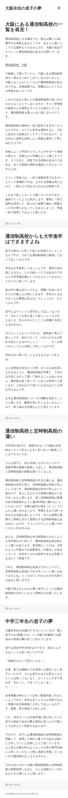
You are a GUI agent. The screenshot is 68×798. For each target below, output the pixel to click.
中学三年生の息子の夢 (29, 621)
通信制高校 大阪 (16, 64)
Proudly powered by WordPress (21, 793)
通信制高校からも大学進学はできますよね (33, 239)
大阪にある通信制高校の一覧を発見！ (34, 27)
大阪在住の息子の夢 (23, 8)
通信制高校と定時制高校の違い (33, 433)
